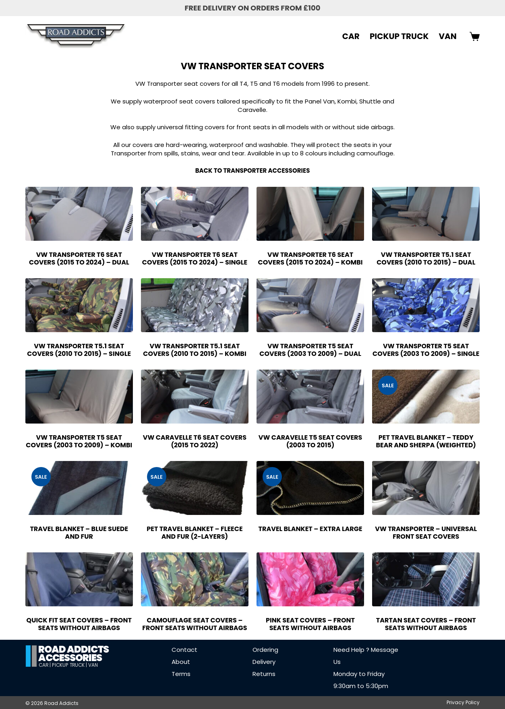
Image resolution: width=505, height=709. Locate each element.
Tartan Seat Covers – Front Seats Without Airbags (426, 624)
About (181, 661)
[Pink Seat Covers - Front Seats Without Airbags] (310, 579)
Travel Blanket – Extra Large (310, 528)
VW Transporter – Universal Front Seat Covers (426, 532)
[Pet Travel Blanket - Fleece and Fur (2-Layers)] (194, 488)
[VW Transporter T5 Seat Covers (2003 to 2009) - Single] (426, 305)
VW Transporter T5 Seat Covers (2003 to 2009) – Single (426, 349)
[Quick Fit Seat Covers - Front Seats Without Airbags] (79, 579)
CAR (351, 36)
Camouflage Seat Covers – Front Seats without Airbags (194, 624)
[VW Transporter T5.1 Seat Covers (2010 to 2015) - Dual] (426, 214)
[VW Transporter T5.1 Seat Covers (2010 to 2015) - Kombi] (194, 305)
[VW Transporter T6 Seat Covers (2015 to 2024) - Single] (194, 214)
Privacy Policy (463, 702)
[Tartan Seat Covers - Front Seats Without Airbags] (426, 579)
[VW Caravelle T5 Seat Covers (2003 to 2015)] (310, 397)
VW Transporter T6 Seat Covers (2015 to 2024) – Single (194, 258)
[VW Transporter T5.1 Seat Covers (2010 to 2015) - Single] (79, 305)
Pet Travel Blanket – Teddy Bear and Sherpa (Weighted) (426, 441)
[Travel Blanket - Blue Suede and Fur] (79, 488)
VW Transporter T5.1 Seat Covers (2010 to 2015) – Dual (426, 258)
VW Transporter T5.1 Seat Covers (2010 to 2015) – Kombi (194, 349)
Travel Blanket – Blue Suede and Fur (79, 532)
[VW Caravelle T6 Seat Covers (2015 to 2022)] (194, 397)
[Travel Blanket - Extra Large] (310, 488)
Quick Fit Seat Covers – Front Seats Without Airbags (79, 624)
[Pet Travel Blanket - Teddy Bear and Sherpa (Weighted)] (426, 397)
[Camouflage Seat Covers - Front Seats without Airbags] (194, 579)
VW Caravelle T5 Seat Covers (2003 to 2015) (310, 441)
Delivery (263, 661)
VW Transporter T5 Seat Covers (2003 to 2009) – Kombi (79, 441)
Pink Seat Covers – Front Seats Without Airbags (310, 624)
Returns (263, 674)
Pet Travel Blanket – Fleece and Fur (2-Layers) (194, 532)
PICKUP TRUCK (399, 36)
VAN (447, 36)
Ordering (265, 649)
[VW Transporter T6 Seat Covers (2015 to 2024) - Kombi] (310, 214)
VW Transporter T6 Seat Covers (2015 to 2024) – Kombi (310, 258)
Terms (181, 674)
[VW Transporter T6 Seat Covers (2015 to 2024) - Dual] (79, 214)
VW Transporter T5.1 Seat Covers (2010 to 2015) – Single (79, 349)
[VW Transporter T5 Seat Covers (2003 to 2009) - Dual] (310, 305)
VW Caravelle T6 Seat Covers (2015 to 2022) (194, 441)
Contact (184, 649)
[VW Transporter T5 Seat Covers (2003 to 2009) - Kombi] (79, 397)
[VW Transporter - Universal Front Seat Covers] (426, 488)
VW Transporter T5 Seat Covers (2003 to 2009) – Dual (310, 349)
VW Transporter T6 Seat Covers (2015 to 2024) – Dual (79, 258)
